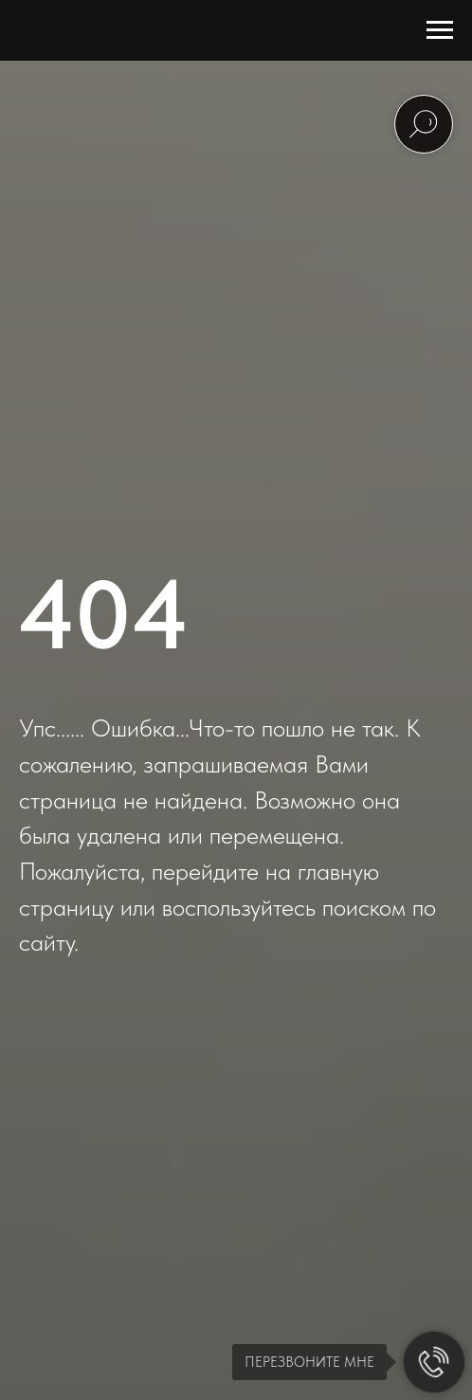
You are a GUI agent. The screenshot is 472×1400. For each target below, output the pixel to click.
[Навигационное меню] (440, 30)
